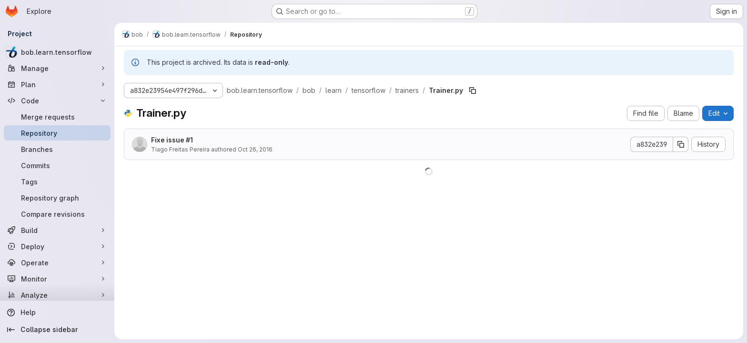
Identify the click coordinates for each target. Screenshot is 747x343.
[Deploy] (57, 246)
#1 (189, 140)
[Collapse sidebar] (57, 329)
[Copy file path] (472, 90)
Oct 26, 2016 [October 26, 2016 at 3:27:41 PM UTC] (255, 149)
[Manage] (57, 68)
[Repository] (57, 133)
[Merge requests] (57, 116)
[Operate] (57, 262)
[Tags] (57, 181)
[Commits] (57, 165)
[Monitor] (57, 278)
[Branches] (57, 149)
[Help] (57, 312)
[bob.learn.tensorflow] (57, 52)
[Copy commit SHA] (680, 144)
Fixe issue (172, 140)
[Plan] (57, 84)
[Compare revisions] (57, 214)
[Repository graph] (57, 197)
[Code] (57, 100)
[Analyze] (57, 295)
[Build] (57, 230)
